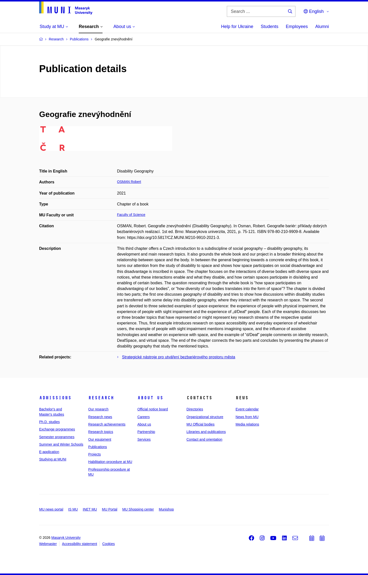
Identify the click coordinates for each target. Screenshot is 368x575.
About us (150, 398)
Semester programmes (56, 437)
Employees (297, 26)
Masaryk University (65, 538)
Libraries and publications (206, 432)
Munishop (166, 509)
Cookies (108, 544)
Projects (94, 454)
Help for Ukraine (237, 26)
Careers (143, 417)
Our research (98, 409)
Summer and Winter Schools (61, 444)
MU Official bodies (200, 424)
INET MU (90, 509)
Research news (100, 417)
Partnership (146, 432)
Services (144, 439)
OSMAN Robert (129, 182)
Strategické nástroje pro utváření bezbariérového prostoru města (178, 357)
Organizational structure (204, 417)
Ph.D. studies (49, 422)
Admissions (55, 398)
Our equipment (99, 439)
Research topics (100, 432)
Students (269, 26)
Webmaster (48, 544)
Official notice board (152, 409)
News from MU (247, 417)
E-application (49, 452)
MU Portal (109, 509)
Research (101, 398)
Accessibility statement (79, 544)
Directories (194, 409)
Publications (97, 447)
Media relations (247, 424)
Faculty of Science (131, 215)
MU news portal (51, 509)
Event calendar (247, 409)
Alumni (322, 26)
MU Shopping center (138, 509)
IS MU (73, 509)
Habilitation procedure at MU (110, 462)
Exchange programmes (57, 429)
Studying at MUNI (52, 459)
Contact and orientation (204, 439)
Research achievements (106, 424)
